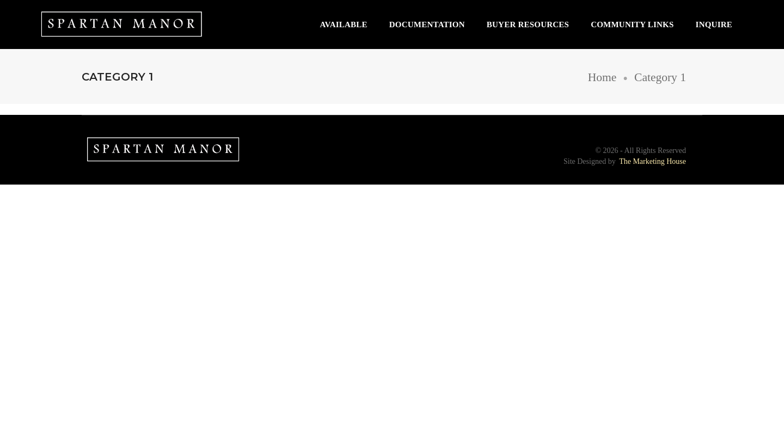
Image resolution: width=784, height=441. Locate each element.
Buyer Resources (528, 24)
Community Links (632, 24)
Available (343, 24)
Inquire (714, 24)
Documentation (427, 24)
